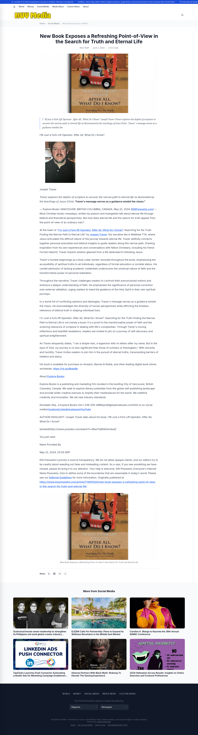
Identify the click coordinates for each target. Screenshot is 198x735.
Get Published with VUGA (117, 725)
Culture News (73, 6)
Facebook (53, 409)
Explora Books (55, 376)
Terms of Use (100, 725)
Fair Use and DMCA (85, 725)
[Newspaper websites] (114, 707)
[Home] (14, 6)
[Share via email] (60, 574)
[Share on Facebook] (54, 574)
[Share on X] (49, 574)
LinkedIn (64, 409)
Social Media (43, 6)
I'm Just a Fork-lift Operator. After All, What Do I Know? (90, 230)
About (86, 6)
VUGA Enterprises (104, 722)
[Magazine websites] (84, 707)
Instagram (75, 409)
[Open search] (182, 15)
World (21, 6)
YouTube (86, 409)
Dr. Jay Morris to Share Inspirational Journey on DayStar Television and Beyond (43, 2)
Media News (58, 6)
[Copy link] (65, 574)
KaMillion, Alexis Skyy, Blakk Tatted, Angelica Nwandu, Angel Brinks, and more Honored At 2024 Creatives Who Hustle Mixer (126, 2)
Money (31, 6)
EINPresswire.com (142, 209)
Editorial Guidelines (60, 477)
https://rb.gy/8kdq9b (65, 368)
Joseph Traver (98, 234)
